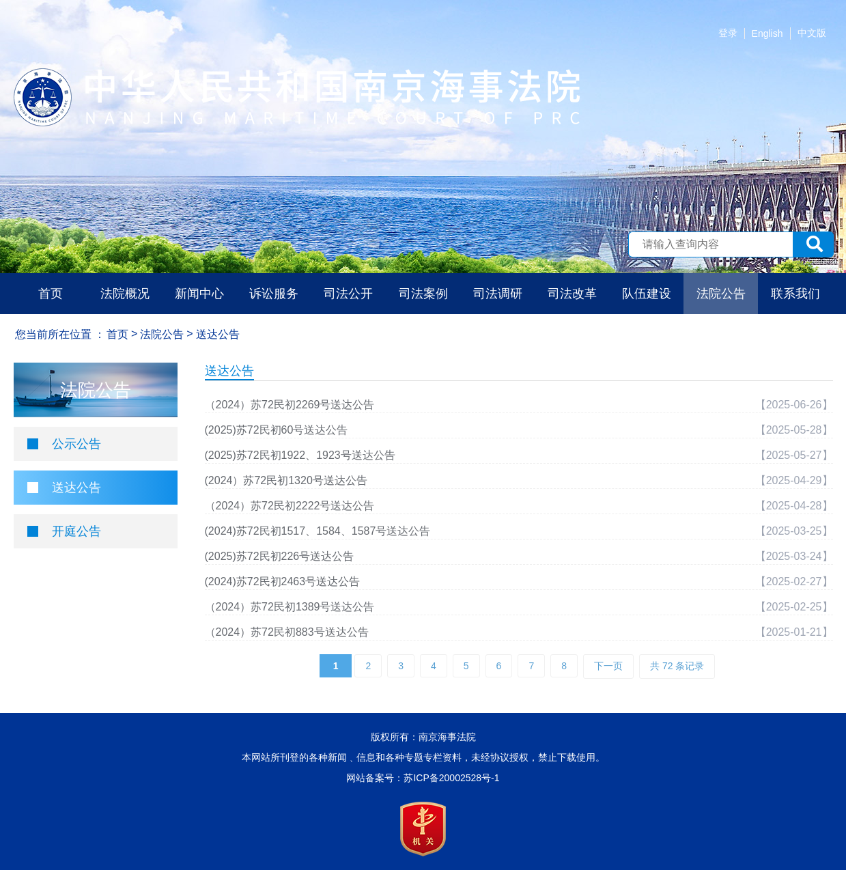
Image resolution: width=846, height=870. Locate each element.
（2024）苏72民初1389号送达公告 (290, 607)
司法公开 (348, 293)
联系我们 (795, 293)
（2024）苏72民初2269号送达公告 (290, 404)
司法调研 (497, 293)
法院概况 (125, 293)
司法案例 (423, 293)
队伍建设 (646, 293)
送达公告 (76, 487)
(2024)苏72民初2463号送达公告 (283, 581)
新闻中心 (199, 293)
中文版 (812, 32)
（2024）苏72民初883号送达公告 (287, 632)
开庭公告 (76, 531)
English (767, 33)
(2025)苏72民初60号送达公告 (276, 430)
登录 (727, 32)
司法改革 (572, 293)
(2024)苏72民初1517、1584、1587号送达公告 (318, 531)
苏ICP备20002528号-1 (451, 777)
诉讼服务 (273, 293)
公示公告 (76, 444)
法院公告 (721, 293)
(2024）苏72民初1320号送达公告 (286, 480)
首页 (50, 293)
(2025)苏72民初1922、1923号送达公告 (300, 455)
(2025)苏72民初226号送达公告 (279, 556)
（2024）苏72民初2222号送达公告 (290, 505)
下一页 (608, 665)
